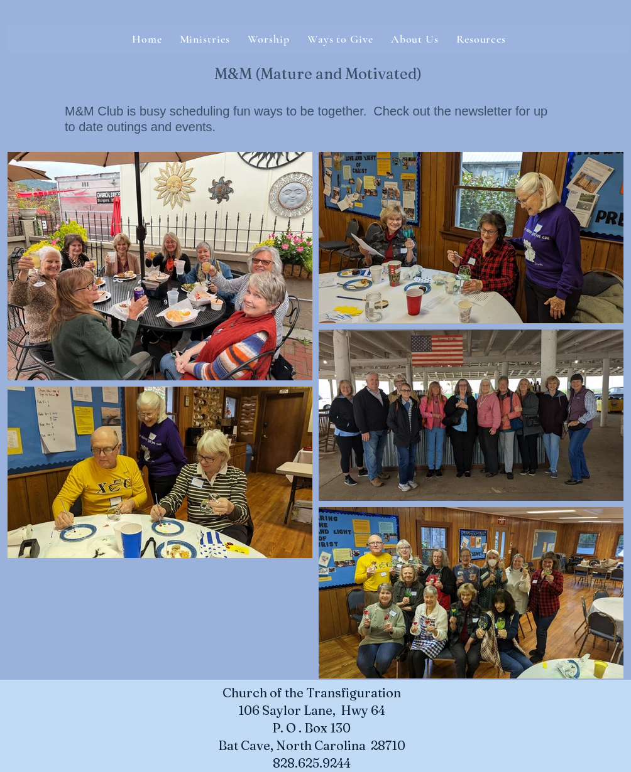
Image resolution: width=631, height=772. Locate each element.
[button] (415, 39)
